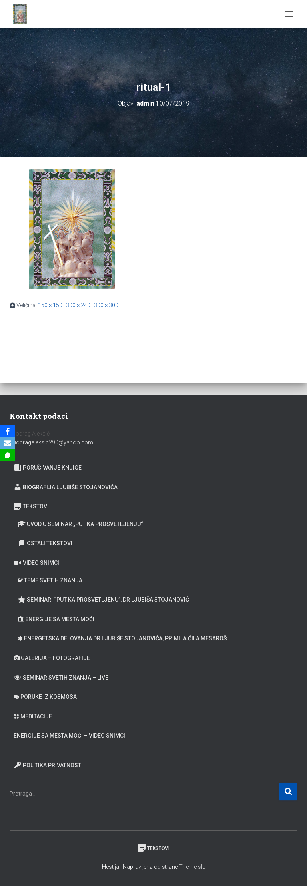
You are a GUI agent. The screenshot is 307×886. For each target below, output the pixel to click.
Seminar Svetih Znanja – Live (61, 677)
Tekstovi (31, 506)
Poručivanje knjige (48, 468)
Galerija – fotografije (52, 658)
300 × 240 (78, 305)
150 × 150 (50, 305)
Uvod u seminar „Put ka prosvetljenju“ (80, 524)
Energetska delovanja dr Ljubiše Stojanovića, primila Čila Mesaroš (122, 638)
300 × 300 (106, 305)
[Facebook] (7, 431)
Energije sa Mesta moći (56, 619)
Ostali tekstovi (45, 543)
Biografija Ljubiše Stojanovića (66, 487)
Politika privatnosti (48, 765)
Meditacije (33, 716)
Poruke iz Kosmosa (45, 697)
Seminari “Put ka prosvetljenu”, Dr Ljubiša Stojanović (103, 600)
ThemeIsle (192, 867)
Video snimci (36, 563)
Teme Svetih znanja (50, 580)
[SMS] (7, 455)
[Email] (7, 443)
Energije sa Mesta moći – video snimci (69, 735)
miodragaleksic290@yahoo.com (52, 442)
